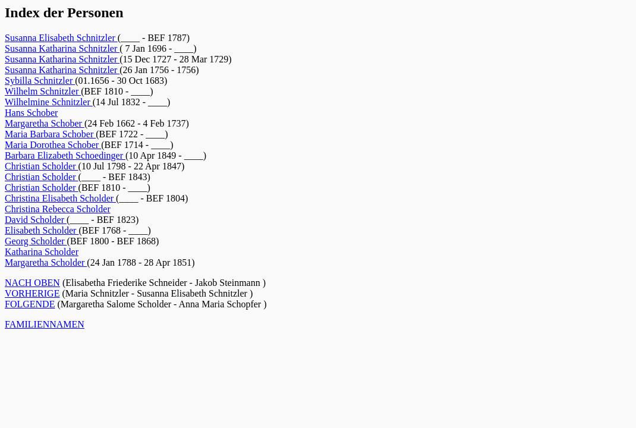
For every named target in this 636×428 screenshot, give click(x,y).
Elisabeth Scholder (41, 230)
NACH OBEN (32, 283)
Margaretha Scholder (46, 262)
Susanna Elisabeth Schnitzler (61, 38)
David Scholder (36, 220)
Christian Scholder (41, 166)
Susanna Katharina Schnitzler (62, 48)
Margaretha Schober (44, 123)
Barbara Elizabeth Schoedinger (65, 155)
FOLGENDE (30, 304)
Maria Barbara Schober (50, 134)
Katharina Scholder (41, 252)
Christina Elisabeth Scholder (60, 198)
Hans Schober (31, 113)
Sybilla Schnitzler (40, 80)
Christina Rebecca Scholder (58, 209)
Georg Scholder (36, 241)
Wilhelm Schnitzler (43, 91)
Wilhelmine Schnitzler (49, 102)
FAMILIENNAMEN (44, 324)
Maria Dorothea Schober (53, 145)
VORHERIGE (32, 293)
